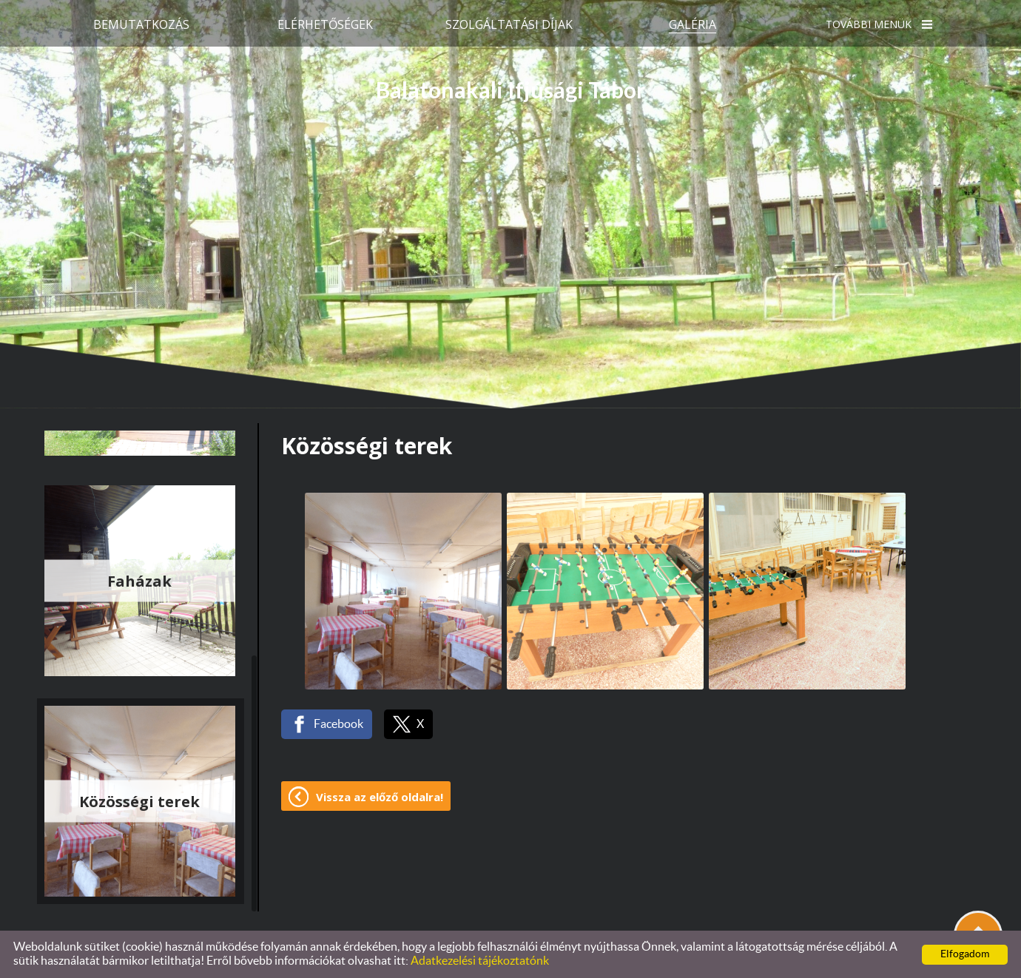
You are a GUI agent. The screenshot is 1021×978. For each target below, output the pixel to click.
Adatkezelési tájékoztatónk (480, 961)
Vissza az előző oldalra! (379, 796)
